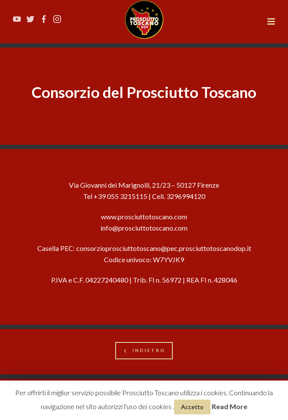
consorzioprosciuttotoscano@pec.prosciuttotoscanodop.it (163, 248)
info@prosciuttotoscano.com (144, 228)
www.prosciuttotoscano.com (144, 216)
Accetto (192, 406)
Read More (229, 406)
